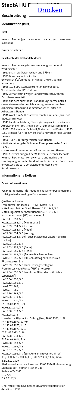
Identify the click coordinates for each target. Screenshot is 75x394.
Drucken (50, 10)
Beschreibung (13, 15)
